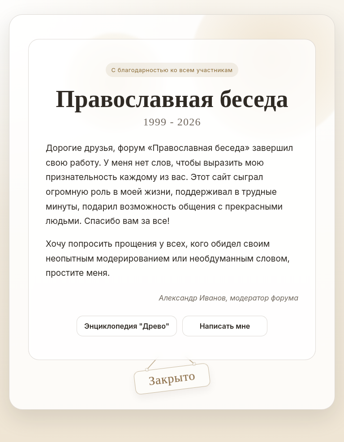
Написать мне (225, 326)
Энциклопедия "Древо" (126, 326)
